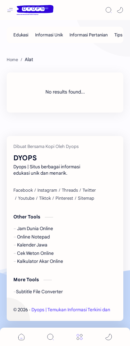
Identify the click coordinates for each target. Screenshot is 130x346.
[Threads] (70, 190)
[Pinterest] (64, 198)
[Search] (109, 10)
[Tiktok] (45, 198)
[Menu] (79, 337)
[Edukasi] (20, 34)
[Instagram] (47, 190)
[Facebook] (23, 190)
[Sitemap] (86, 198)
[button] (120, 10)
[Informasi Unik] (49, 34)
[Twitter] (89, 190)
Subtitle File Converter (39, 292)
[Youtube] (26, 198)
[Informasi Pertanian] (89, 34)
